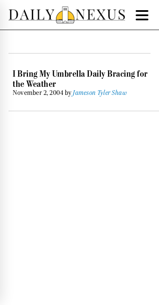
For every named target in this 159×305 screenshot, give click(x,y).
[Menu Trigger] (142, 14)
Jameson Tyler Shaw (100, 93)
